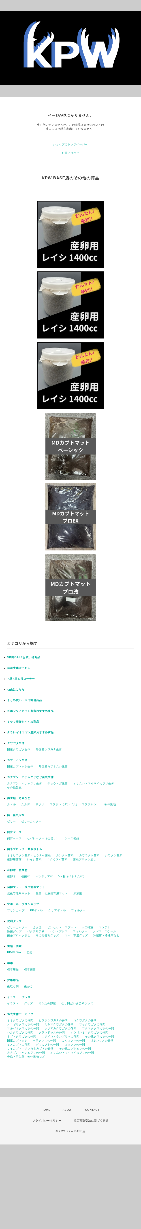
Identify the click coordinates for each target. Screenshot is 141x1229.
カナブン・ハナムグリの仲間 (26, 1052)
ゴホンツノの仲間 (102, 1040)
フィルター (78, 910)
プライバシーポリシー (47, 1120)
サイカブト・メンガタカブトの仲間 (30, 1048)
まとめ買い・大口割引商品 (24, 700)
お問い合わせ (70, 152)
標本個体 (30, 969)
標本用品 (13, 969)
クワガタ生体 (16, 743)
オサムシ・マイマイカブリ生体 (93, 783)
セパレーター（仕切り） (43, 838)
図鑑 (29, 952)
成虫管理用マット (18, 893)
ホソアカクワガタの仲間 (61, 1028)
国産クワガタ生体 (18, 749)
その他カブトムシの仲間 (75, 1048)
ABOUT (68, 1109)
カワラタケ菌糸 (89, 855)
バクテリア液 (36, 931)
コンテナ (104, 927)
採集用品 (13, 980)
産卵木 (11, 876)
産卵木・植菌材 (17, 870)
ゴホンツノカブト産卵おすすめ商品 (30, 711)
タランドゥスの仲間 (52, 1032)
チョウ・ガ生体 (57, 783)
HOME (45, 1109)
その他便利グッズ (47, 935)
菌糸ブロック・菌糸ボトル (24, 849)
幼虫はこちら (16, 689)
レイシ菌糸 (34, 859)
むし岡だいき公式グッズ (77, 1003)
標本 (10, 963)
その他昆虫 (14, 787)
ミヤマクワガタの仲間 (59, 1024)
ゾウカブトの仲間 (47, 1044)
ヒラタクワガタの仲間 (53, 1020)
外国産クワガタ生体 (49, 749)
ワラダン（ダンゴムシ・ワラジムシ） (74, 804)
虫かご (28, 986)
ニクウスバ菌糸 (57, 859)
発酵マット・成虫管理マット (26, 887)
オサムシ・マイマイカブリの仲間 (72, 1052)
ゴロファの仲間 (75, 1044)
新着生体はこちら (18, 668)
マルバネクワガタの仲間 (23, 1028)
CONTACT (92, 1109)
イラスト (13, 1003)
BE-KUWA (14, 952)
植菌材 (25, 876)
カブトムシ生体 (17, 760)
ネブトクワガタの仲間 (21, 1036)
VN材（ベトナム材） (72, 876)
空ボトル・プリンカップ (23, 904)
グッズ (28, 1003)
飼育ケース (14, 832)
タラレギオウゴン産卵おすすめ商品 (30, 732)
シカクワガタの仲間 (20, 1032)
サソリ (40, 804)
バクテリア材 (44, 876)
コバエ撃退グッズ (76, 935)
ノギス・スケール (104, 931)
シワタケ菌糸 (113, 855)
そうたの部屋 (47, 1003)
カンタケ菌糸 (65, 855)
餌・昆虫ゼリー (17, 815)
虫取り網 (13, 986)
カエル (11, 804)
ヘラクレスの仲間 (44, 1040)
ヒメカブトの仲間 (18, 1044)
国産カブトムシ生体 (20, 766)
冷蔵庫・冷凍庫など (106, 935)
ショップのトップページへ (70, 144)
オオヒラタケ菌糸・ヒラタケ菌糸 (29, 855)
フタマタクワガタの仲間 (98, 1028)
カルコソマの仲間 (73, 1040)
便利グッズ (14, 921)
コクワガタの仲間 (85, 1020)
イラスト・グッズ (18, 997)
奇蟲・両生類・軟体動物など (26, 1056)
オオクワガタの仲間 (20, 1020)
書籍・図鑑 (14, 946)
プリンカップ (16, 910)
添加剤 (77, 893)
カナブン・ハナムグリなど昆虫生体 (30, 777)
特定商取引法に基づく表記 (91, 1120)
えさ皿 (37, 927)
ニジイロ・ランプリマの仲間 (60, 1036)
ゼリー (11, 821)
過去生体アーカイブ (20, 1014)
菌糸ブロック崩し (84, 859)
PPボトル (36, 910)
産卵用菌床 (14, 859)
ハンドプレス (59, 931)
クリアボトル (57, 910)
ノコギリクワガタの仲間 (23, 1024)
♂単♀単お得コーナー (21, 678)
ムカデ (25, 804)
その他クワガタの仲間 (99, 1036)
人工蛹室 (87, 927)
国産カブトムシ (17, 1040)
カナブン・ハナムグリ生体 (24, 783)
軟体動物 (110, 804)
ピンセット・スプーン (61, 927)
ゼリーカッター (31, 821)
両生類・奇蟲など (18, 798)
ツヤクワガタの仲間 (92, 1024)
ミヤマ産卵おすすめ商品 (23, 721)
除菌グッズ (14, 931)
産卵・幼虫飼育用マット (52, 893)
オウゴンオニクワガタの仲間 (89, 1032)
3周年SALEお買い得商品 (23, 657)
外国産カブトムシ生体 (53, 766)
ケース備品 (72, 838)
